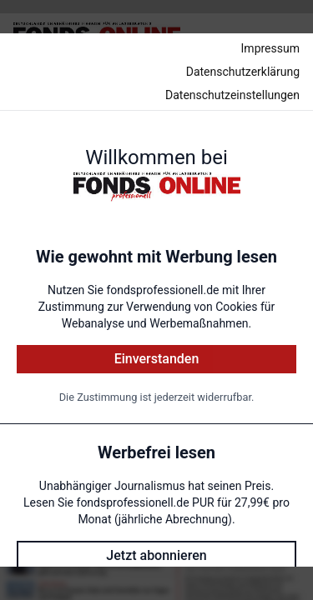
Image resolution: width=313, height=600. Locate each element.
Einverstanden (156, 359)
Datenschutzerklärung (243, 71)
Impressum (270, 48)
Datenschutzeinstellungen (232, 95)
